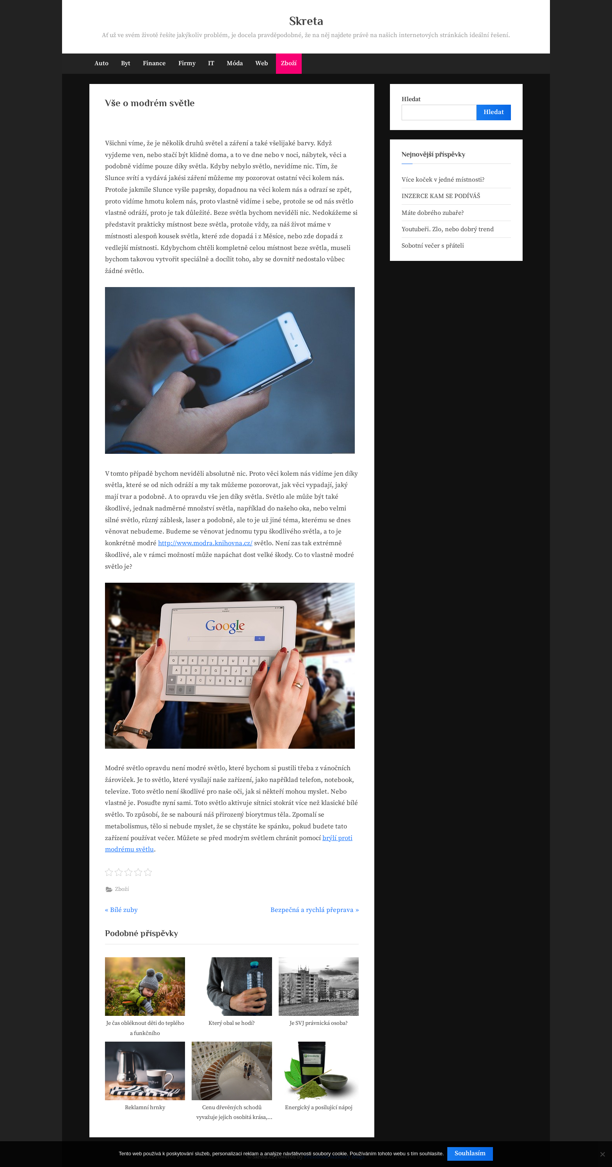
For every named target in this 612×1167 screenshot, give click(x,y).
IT (211, 63)
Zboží (289, 63)
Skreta (306, 21)
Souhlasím (470, 1154)
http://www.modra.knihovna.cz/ (205, 543)
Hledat (411, 99)
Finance (154, 63)
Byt (125, 63)
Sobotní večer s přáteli (433, 246)
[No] (602, 1154)
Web (261, 63)
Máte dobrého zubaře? (433, 213)
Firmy (187, 63)
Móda (235, 63)
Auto (101, 63)
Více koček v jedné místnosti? (443, 180)
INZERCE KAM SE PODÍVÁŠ (441, 196)
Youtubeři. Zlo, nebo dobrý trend (448, 229)
